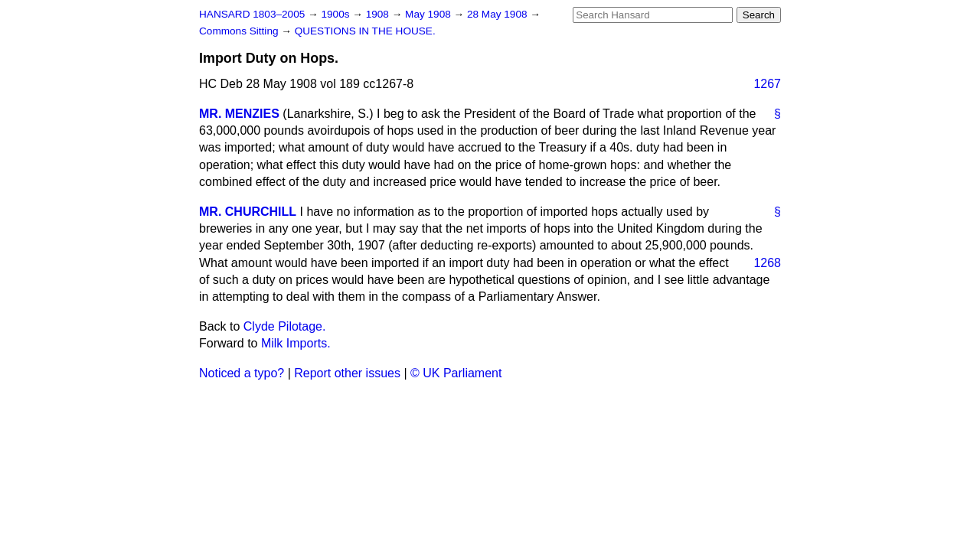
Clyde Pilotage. (284, 326)
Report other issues (347, 373)
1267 (767, 83)
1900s (336, 14)
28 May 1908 (498, 14)
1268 (767, 262)
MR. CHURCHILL (247, 211)
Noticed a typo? (241, 373)
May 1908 (429, 14)
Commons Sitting (240, 31)
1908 (379, 14)
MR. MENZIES (239, 113)
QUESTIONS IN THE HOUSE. (365, 31)
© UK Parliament (455, 373)
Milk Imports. (296, 343)
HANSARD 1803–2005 (252, 14)
